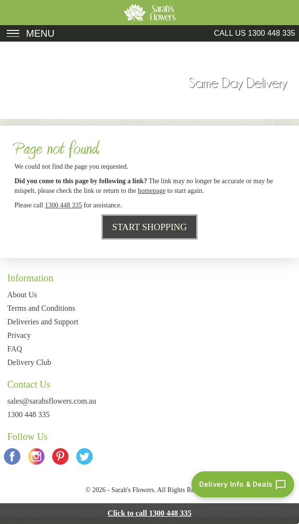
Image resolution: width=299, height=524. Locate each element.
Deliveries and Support (43, 322)
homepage (152, 190)
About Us (22, 295)
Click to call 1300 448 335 (149, 513)
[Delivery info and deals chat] (242, 484)
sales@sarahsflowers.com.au (51, 401)
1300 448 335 (271, 33)
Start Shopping (149, 227)
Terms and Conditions (41, 308)
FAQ (14, 349)
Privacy (19, 335)
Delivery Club (29, 362)
